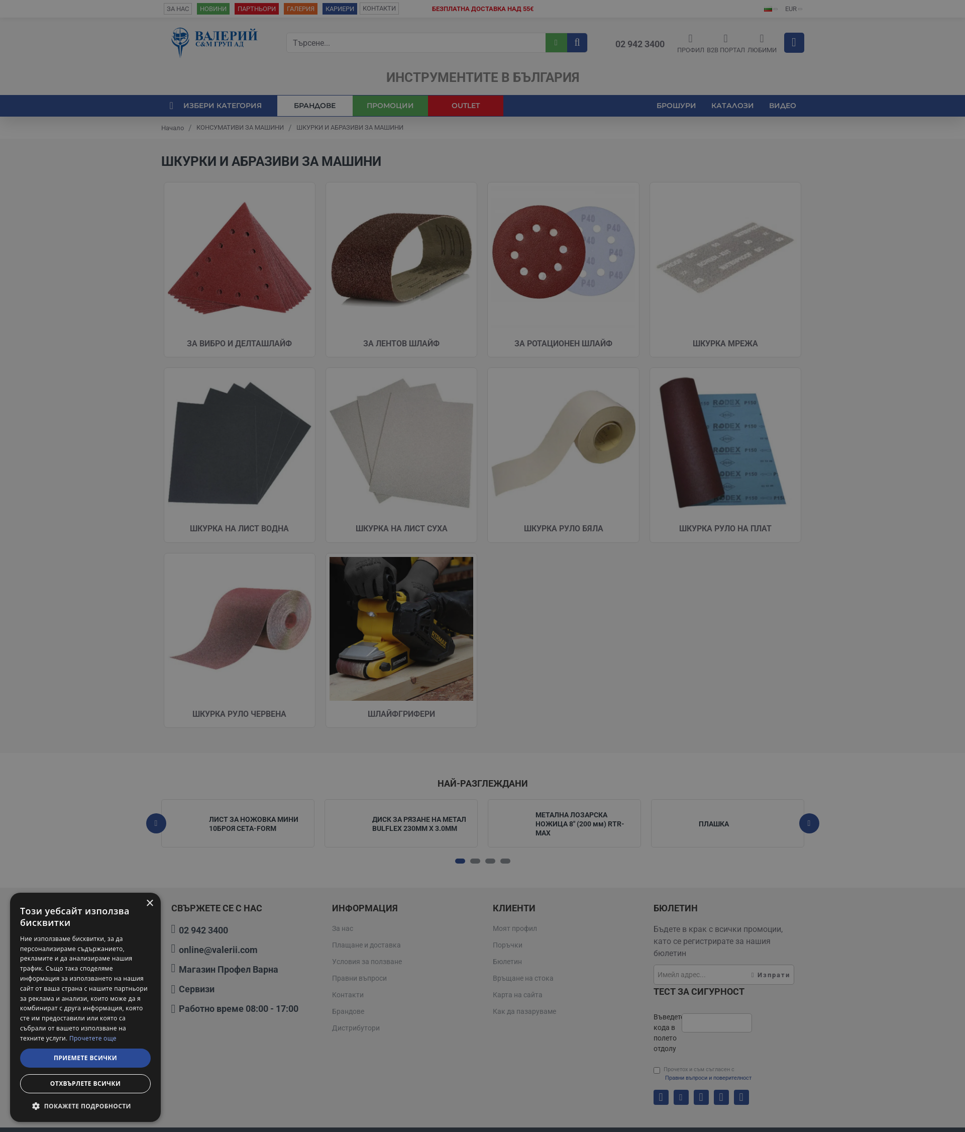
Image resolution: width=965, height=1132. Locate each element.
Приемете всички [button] (85, 1058)
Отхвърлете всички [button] (85, 1083)
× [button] (149, 903)
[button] (85, 1106)
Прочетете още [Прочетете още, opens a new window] (93, 1038)
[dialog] (85, 1007)
